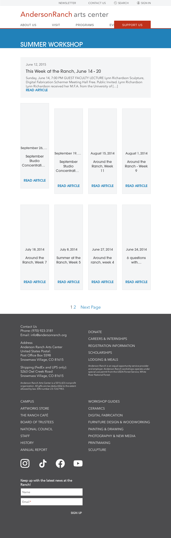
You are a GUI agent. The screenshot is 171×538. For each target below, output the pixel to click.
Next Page (91, 307)
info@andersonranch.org (49, 335)
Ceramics (96, 408)
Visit (56, 25)
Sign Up (76, 513)
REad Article (37, 90)
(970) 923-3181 (42, 331)
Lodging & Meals (103, 360)
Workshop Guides (104, 401)
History (27, 443)
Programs (85, 25)
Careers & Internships (107, 339)
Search (123, 3)
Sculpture (97, 450)
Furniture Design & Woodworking (119, 422)
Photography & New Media (111, 436)
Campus (27, 401)
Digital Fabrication (105, 415)
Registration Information (111, 346)
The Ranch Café (34, 415)
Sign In (146, 3)
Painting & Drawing (105, 429)
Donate (95, 332)
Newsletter (67, 3)
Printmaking (99, 443)
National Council (36, 429)
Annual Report (33, 450)
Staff (25, 436)
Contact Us (97, 3)
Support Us (132, 25)
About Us (28, 25)
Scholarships (100, 353)
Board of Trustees (37, 422)
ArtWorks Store (34, 408)
